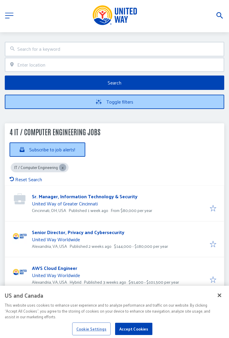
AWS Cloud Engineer (54, 268)
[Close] (219, 299)
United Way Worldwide (56, 239)
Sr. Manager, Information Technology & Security (84, 196)
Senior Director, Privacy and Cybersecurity (78, 232)
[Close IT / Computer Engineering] (62, 167)
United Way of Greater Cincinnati (65, 203)
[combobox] (114, 49)
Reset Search (26, 179)
